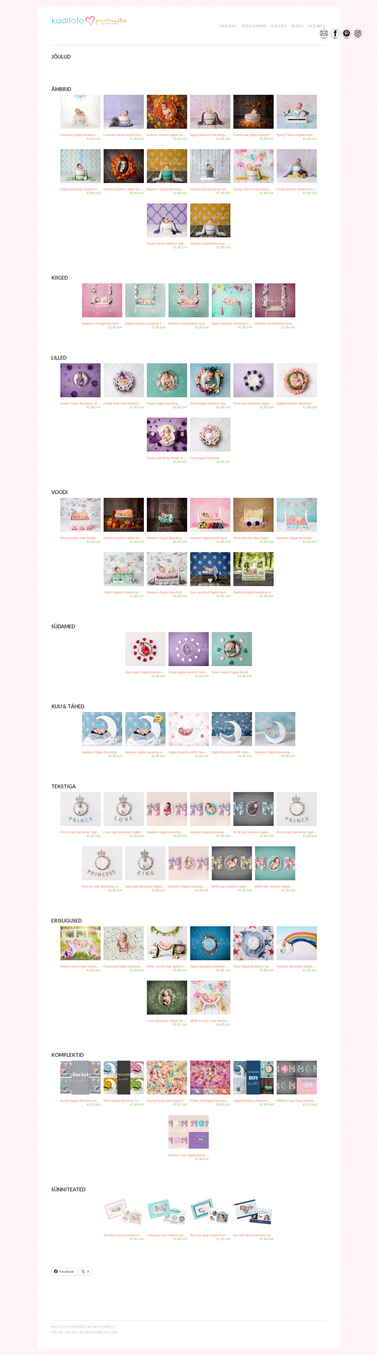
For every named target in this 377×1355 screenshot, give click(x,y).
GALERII (279, 26)
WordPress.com (101, 1332)
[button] (89, 22)
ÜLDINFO (317, 26)
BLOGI (297, 26)
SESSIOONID (254, 26)
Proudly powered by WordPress (83, 1326)
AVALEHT (228, 26)
